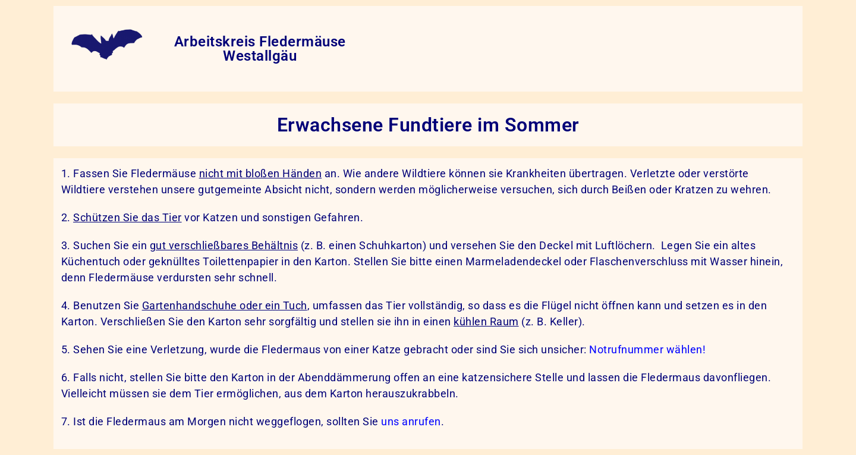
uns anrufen (411, 421)
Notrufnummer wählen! (647, 349)
